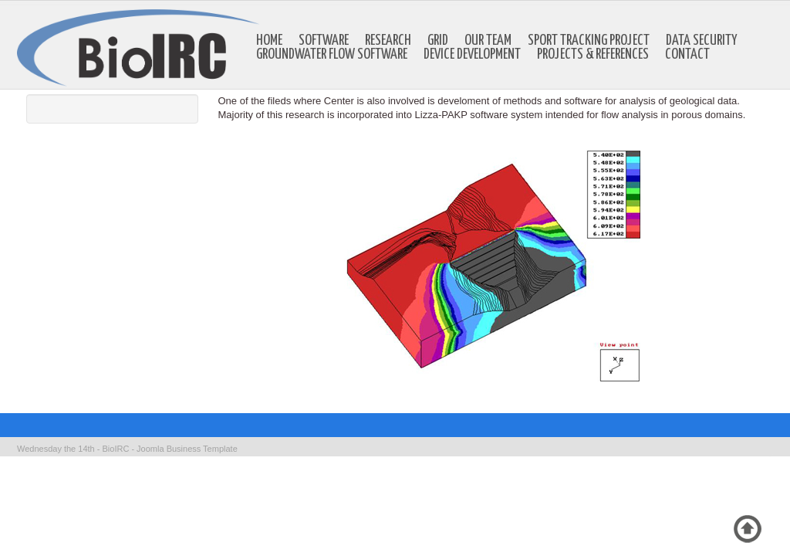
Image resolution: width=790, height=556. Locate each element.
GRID (437, 41)
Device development (472, 55)
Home (269, 41)
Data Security (702, 41)
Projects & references (593, 55)
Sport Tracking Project (589, 41)
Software (324, 41)
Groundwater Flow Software (331, 55)
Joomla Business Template (187, 448)
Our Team (487, 41)
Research (388, 41)
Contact (687, 55)
